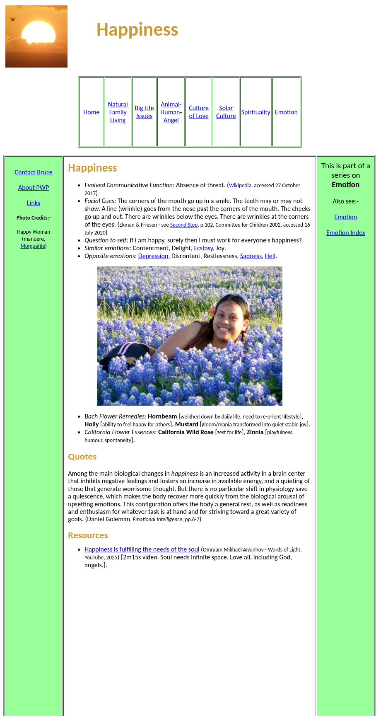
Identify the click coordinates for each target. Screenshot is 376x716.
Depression (153, 256)
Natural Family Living (118, 112)
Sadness (251, 256)
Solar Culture (226, 112)
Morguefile (32, 245)
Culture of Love (199, 112)
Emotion (286, 112)
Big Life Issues (144, 112)
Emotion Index (345, 233)
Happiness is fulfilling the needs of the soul (141, 549)
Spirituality (255, 112)
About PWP (33, 187)
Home (91, 112)
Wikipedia (240, 185)
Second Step (184, 224)
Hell (270, 256)
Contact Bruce (34, 172)
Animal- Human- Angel (171, 112)
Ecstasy (203, 248)
